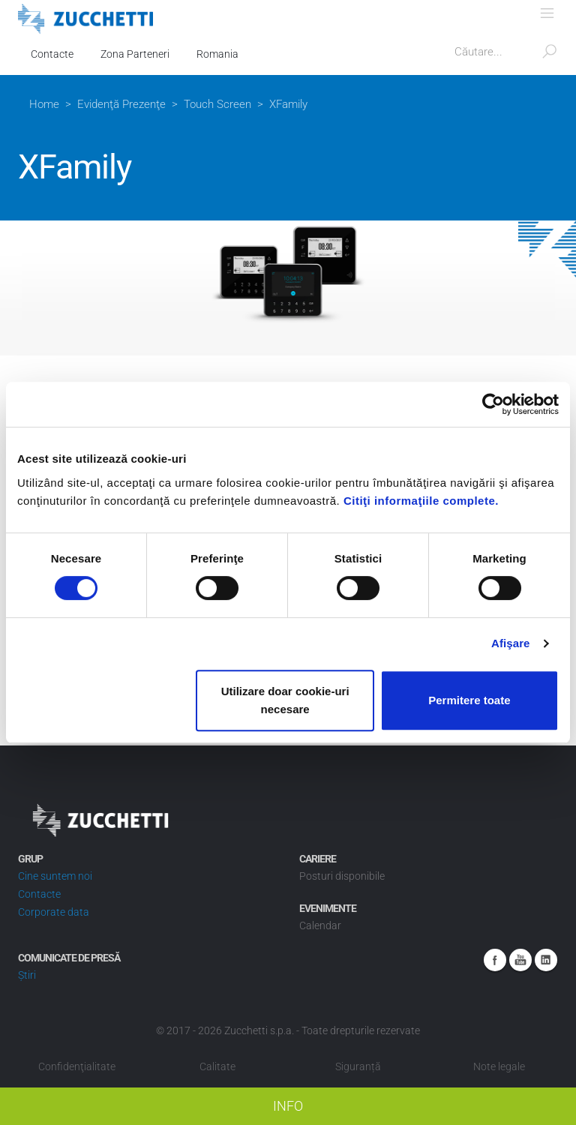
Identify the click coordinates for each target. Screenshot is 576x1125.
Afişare (510, 643)
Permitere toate (469, 700)
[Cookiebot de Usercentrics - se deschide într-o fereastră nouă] (493, 404)
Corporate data (53, 912)
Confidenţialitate (77, 1066)
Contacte (52, 54)
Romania (217, 54)
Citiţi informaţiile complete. (421, 500)
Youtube (520, 960)
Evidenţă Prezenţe (121, 104)
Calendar (320, 926)
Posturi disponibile (342, 876)
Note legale (499, 1066)
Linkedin (546, 960)
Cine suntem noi (55, 876)
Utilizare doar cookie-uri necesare (285, 700)
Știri (27, 975)
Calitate (218, 1066)
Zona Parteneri (135, 54)
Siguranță (358, 1066)
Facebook (495, 960)
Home (44, 104)
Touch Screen (217, 104)
